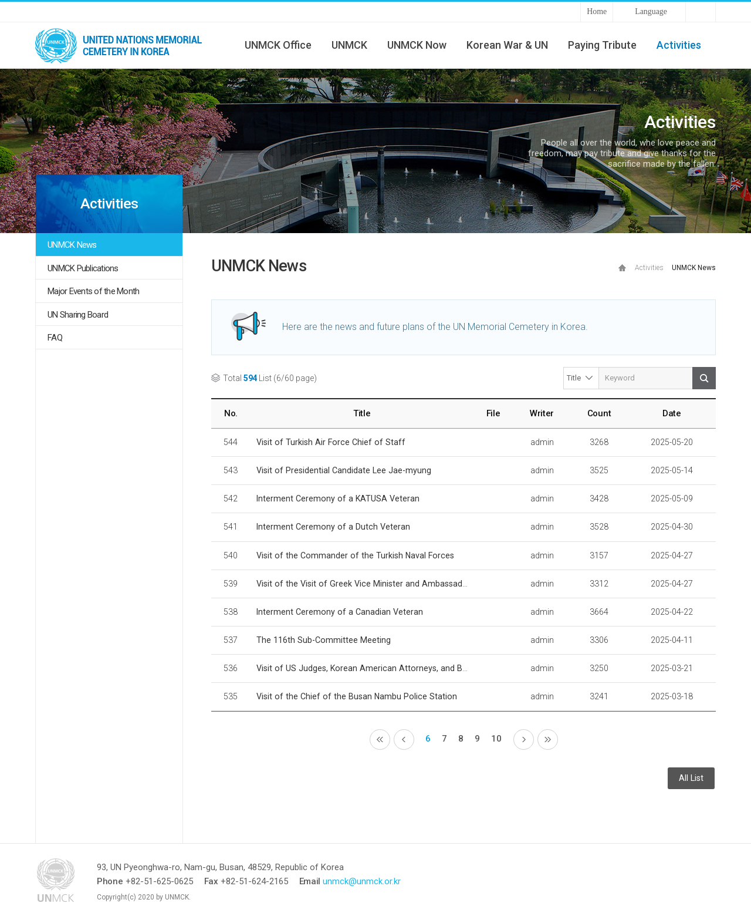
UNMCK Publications (83, 268)
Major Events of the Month (93, 291)
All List (691, 778)
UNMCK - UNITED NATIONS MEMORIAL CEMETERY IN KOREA (123, 45)
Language (651, 11)
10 (496, 738)
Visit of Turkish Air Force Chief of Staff (330, 442)
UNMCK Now (416, 45)
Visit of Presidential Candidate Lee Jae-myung (343, 470)
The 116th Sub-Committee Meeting (323, 640)
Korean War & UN (507, 45)
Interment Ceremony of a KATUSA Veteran (338, 498)
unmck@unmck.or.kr (362, 881)
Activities (679, 45)
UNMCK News (72, 245)
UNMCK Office (278, 45)
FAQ (55, 337)
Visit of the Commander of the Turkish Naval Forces (355, 555)
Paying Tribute (602, 45)
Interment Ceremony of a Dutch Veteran (333, 526)
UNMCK (349, 45)
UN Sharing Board (78, 314)
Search (704, 378)
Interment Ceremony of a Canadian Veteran (339, 612)
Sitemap (700, 12)
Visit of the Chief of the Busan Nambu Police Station (356, 696)
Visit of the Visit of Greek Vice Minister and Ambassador (363, 583)
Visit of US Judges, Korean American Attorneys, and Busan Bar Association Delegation (421, 668)
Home (597, 11)
